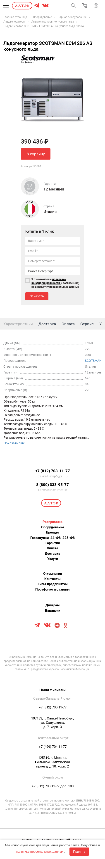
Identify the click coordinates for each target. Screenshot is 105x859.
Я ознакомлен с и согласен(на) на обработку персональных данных (55, 283)
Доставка (52, 554)
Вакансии (52, 611)
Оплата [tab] (68, 324)
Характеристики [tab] (18, 324)
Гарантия (52, 543)
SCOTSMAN (93, 360)
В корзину (35, 154)
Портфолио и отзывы (52, 589)
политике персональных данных (40, 851)
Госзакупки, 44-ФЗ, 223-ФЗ (52, 538)
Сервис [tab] (87, 324)
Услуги (52, 559)
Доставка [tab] (47, 324)
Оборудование (52, 527)
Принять (79, 851)
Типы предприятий (52, 584)
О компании (52, 574)
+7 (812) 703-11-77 (52, 471)
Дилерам (52, 605)
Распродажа (52, 522)
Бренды (52, 532)
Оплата (52, 548)
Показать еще (14, 443)
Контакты (52, 579)
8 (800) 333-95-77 (52, 484)
